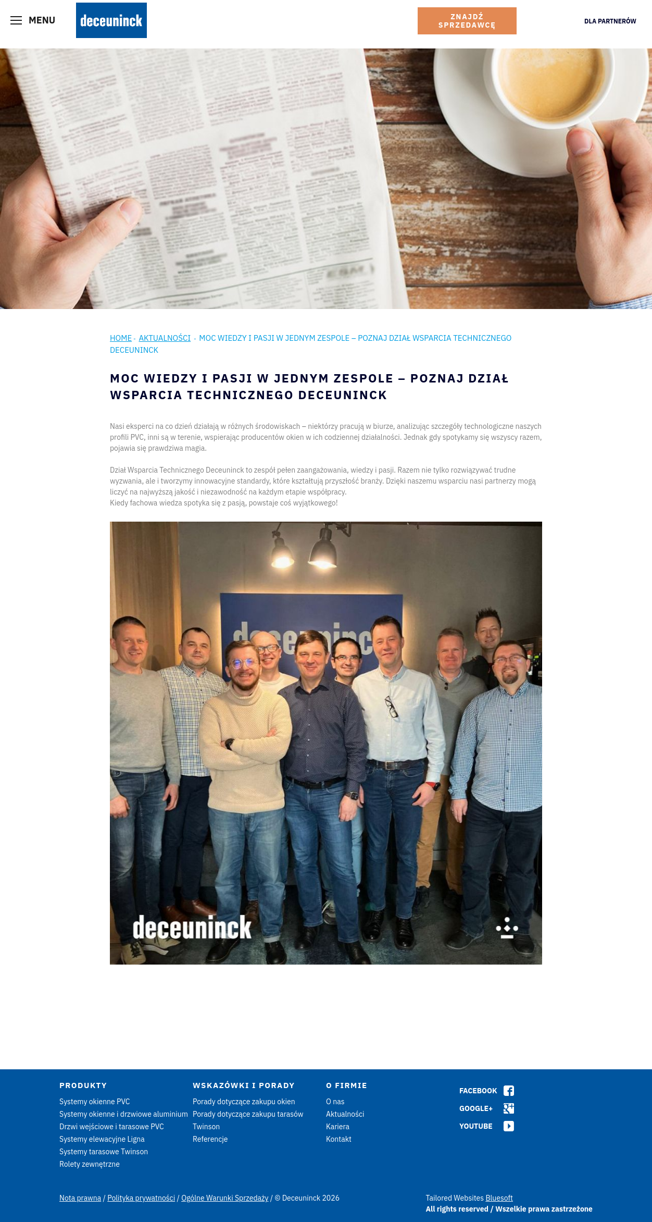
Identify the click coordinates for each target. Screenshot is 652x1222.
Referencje (210, 1139)
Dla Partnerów (610, 21)
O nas (335, 1101)
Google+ (476, 1108)
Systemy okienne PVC (94, 1101)
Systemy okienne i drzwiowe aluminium (123, 1114)
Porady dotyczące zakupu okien (244, 1101)
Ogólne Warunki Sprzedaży (224, 1198)
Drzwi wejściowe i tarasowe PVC (111, 1126)
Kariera (337, 1126)
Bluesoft (499, 1198)
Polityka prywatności (141, 1198)
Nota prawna (80, 1198)
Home (121, 338)
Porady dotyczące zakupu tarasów (248, 1114)
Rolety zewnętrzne (89, 1164)
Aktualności (165, 338)
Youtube (476, 1126)
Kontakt (339, 1139)
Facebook (478, 1090)
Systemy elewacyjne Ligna (102, 1139)
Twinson (206, 1126)
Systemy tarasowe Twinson (103, 1151)
